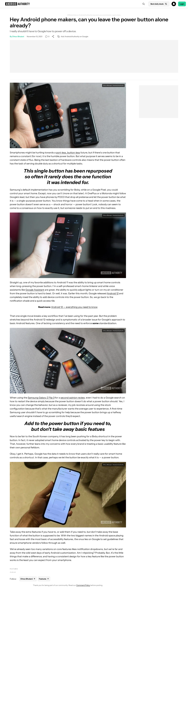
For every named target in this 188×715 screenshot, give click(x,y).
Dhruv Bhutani (18, 36)
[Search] (143, 4)
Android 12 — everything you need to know (74, 307)
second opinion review (72, 397)
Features (14, 569)
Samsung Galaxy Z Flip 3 (41, 397)
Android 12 (113, 293)
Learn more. (116, 15)
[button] (94, 4)
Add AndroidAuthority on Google (72, 36)
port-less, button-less (68, 152)
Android (13, 572)
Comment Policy (83, 585)
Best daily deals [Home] (159, 4)
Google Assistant (34, 289)
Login (182, 4)
